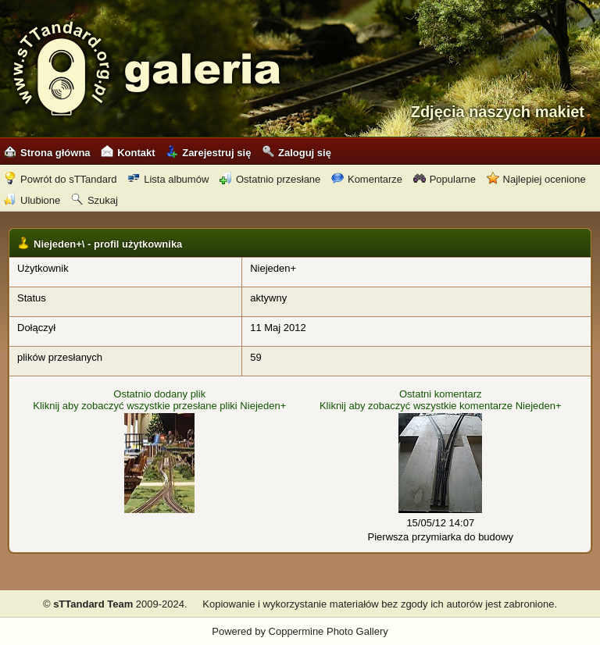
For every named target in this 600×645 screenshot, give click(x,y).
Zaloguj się (296, 153)
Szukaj (94, 200)
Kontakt (128, 153)
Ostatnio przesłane (270, 179)
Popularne (444, 179)
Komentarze (366, 179)
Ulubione (32, 200)
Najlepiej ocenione (536, 179)
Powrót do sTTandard (60, 179)
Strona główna (47, 153)
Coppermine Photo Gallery (328, 631)
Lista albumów (168, 179)
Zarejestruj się (208, 153)
